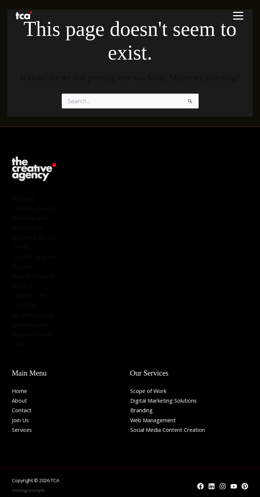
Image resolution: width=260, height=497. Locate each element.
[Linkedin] (211, 486)
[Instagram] (222, 486)
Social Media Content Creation (167, 429)
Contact (21, 410)
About (19, 400)
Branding (141, 410)
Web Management (153, 420)
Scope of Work (148, 390)
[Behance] (245, 486)
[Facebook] (200, 486)
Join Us (20, 420)
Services (22, 429)
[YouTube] (233, 486)
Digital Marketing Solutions (163, 400)
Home (19, 390)
